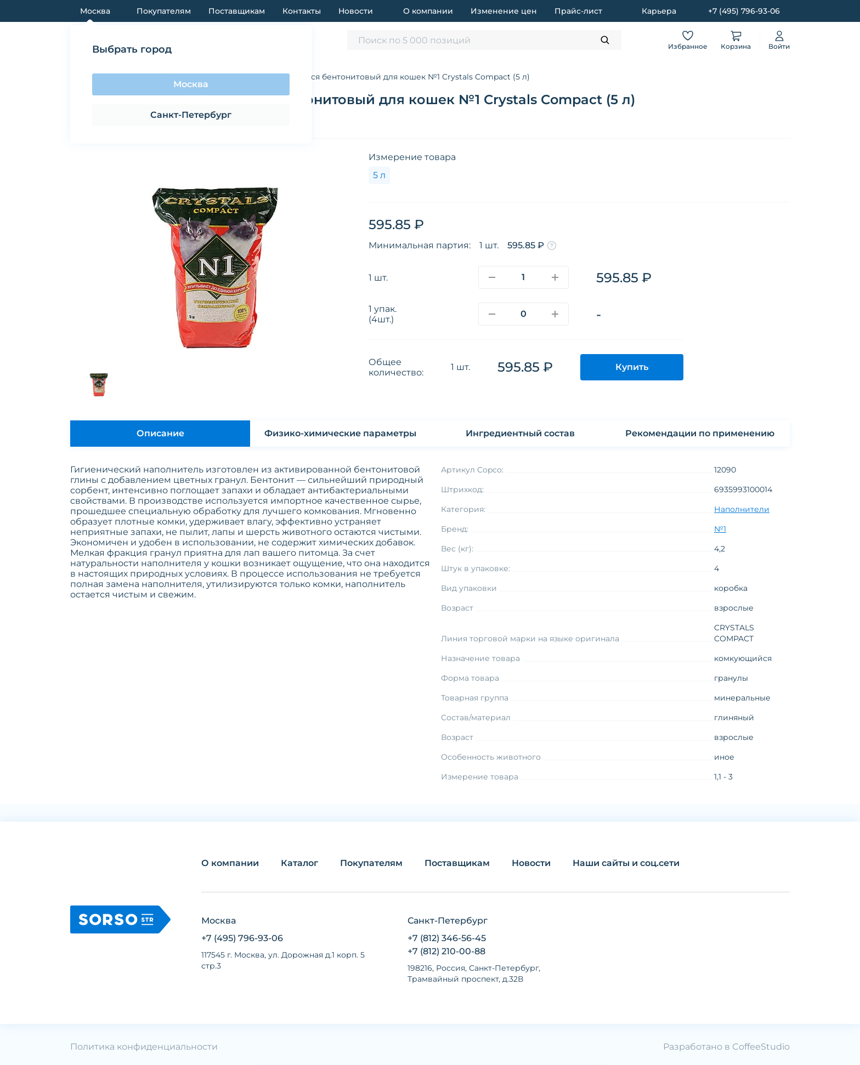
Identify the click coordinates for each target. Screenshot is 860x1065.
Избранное (688, 39)
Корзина (736, 39)
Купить (631, 367)
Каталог (299, 863)
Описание (160, 433)
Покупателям (164, 11)
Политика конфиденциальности (144, 1046)
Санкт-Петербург (190, 115)
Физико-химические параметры (340, 433)
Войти (779, 39)
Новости (355, 11)
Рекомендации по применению (699, 433)
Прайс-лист (578, 11)
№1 (720, 529)
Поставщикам (236, 11)
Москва (190, 84)
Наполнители (742, 509)
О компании (428, 11)
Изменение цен (504, 11)
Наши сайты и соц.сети (626, 863)
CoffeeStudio (761, 1046)
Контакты (301, 11)
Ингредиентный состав (520, 433)
